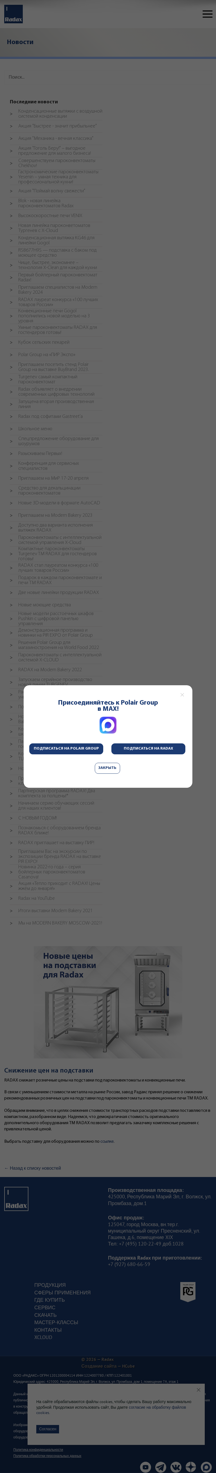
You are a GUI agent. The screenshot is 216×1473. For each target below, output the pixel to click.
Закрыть (107, 768)
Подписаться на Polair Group (66, 748)
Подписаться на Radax (148, 748)
